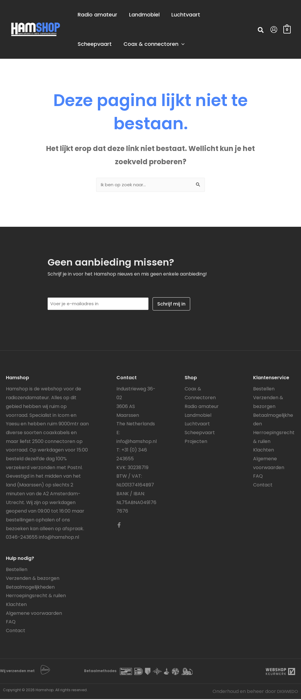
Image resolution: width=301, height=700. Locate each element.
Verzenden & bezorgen (32, 579)
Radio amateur (202, 407)
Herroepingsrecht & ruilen (36, 596)
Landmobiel (198, 416)
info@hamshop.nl (59, 538)
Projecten (196, 442)
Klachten (16, 605)
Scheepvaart (200, 433)
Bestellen (16, 570)
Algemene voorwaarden (34, 614)
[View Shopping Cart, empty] (287, 29)
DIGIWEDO (286, 692)
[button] (261, 31)
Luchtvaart (197, 424)
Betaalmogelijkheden (30, 588)
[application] (190, 44)
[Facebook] (119, 525)
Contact (15, 631)
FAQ (11, 622)
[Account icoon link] (273, 29)
